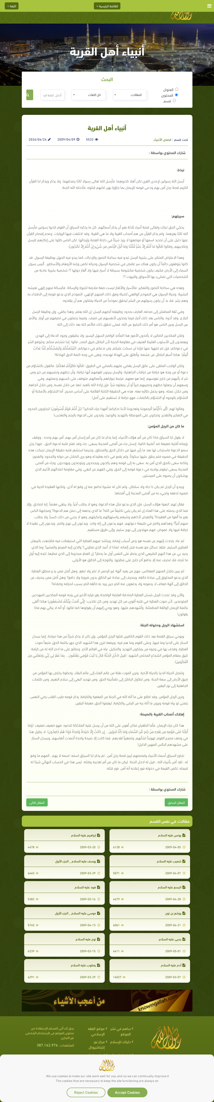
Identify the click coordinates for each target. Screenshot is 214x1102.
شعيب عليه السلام (171, 860)
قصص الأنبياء (162, 139)
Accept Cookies (127, 1092)
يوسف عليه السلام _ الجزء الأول (77, 860)
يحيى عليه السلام (172, 938)
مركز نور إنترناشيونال (97, 1044)
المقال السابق (176, 802)
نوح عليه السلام (88, 938)
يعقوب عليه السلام (85, 964)
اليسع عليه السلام (171, 886)
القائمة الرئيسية (107, 5)
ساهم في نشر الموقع (120, 1030)
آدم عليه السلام (173, 964)
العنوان (170, 89)
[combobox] (130, 95)
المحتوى (169, 95)
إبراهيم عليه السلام (85, 834)
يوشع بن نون (175, 912)
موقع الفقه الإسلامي (96, 1030)
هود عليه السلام (87, 886)
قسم (170, 100)
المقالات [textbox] (136, 94)
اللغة (11, 5)
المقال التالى (37, 802)
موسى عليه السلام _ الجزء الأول (77, 912)
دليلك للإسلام (120, 1041)
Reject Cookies (86, 1092)
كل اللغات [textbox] (94, 94)
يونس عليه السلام (171, 834)
